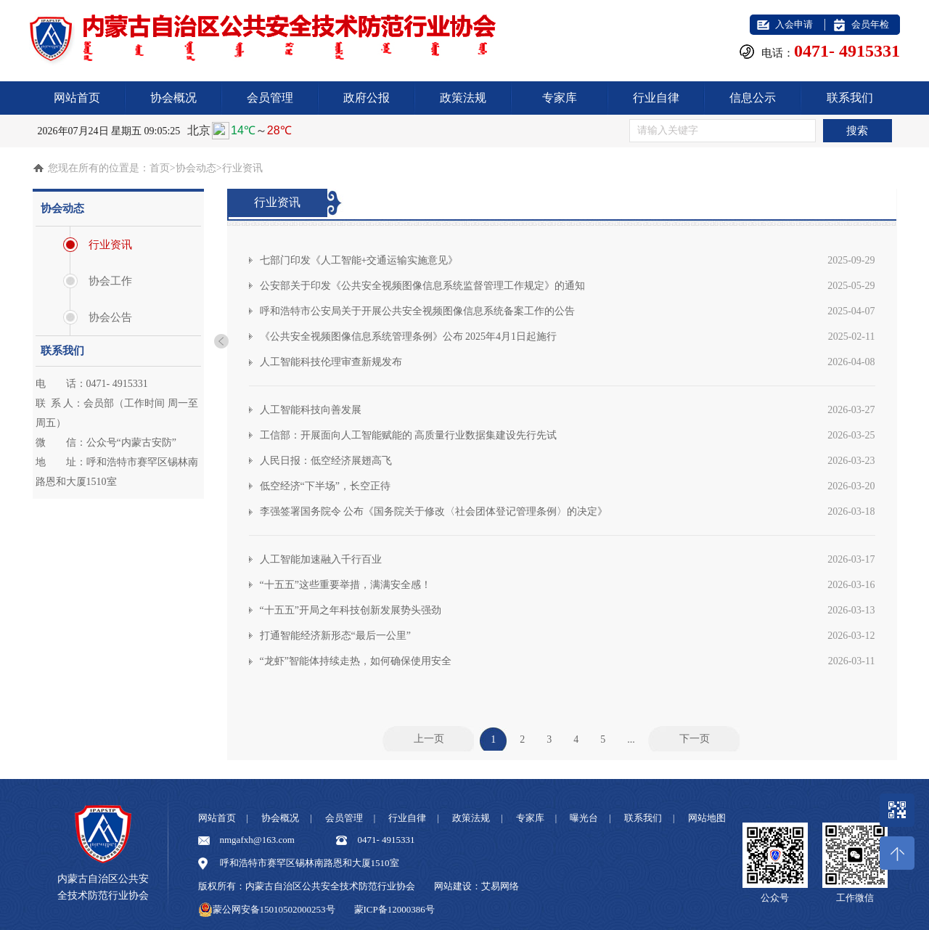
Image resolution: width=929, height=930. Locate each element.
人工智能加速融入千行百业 (567, 559)
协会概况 (173, 97)
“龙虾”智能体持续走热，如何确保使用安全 (567, 661)
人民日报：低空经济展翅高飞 (567, 460)
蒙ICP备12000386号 (394, 909)
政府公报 (366, 97)
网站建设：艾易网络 (476, 886)
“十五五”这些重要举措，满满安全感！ (567, 584)
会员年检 (870, 24)
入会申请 (794, 24)
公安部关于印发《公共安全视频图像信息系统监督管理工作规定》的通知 (567, 285)
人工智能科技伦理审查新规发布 (567, 362)
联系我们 (850, 97)
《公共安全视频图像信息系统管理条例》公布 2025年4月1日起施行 (567, 336)
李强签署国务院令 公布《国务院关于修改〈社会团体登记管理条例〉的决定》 (567, 511)
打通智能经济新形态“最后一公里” (567, 635)
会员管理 (270, 97)
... (631, 738)
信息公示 (752, 97)
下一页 (694, 738)
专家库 (559, 97)
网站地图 (707, 817)
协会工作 (110, 281)
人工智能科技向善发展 (567, 410)
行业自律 (656, 97)
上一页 (429, 738)
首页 (160, 168)
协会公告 (110, 317)
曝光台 (584, 817)
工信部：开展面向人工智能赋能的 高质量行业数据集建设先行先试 (567, 435)
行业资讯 (110, 244)
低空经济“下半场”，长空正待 (567, 486)
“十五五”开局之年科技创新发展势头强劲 (567, 610)
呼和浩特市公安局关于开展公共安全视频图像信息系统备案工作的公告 (567, 311)
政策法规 (463, 97)
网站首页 (77, 97)
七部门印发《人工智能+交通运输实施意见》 (567, 260)
